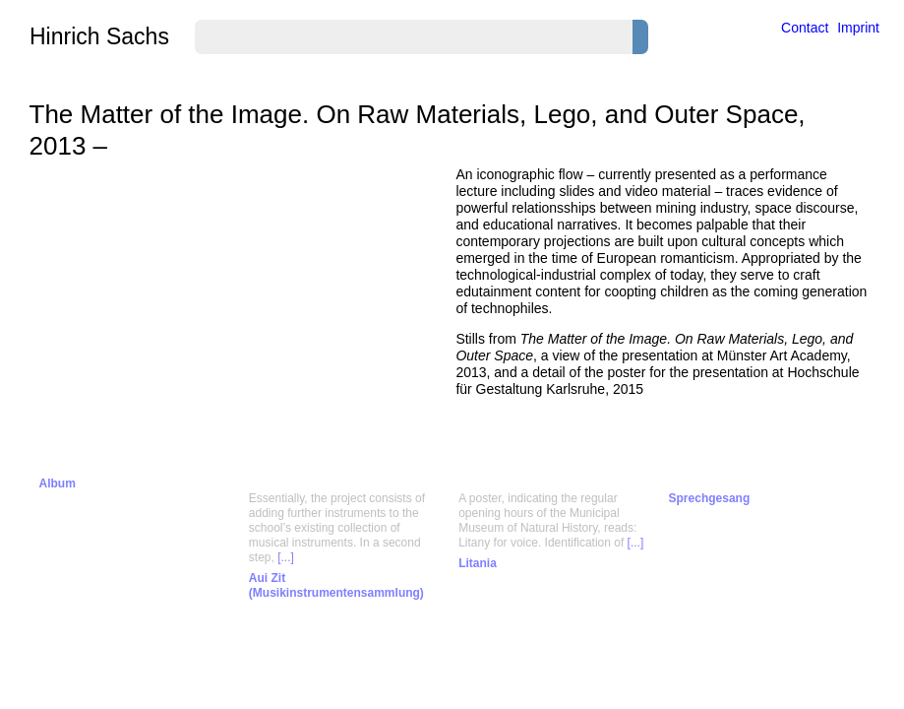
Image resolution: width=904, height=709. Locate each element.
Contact (804, 27)
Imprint (858, 27)
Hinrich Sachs (99, 37)
